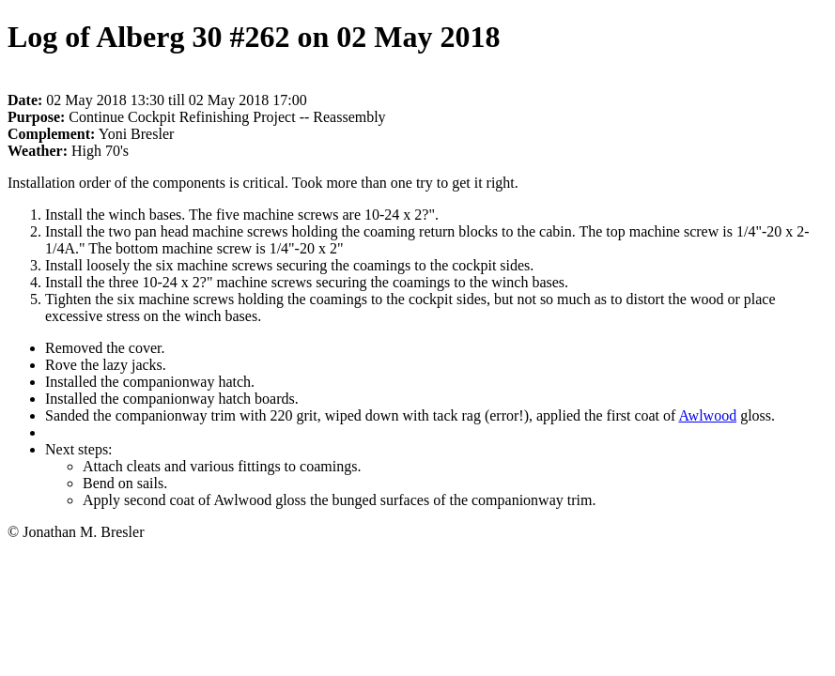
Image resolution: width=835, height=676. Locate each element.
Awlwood (707, 415)
